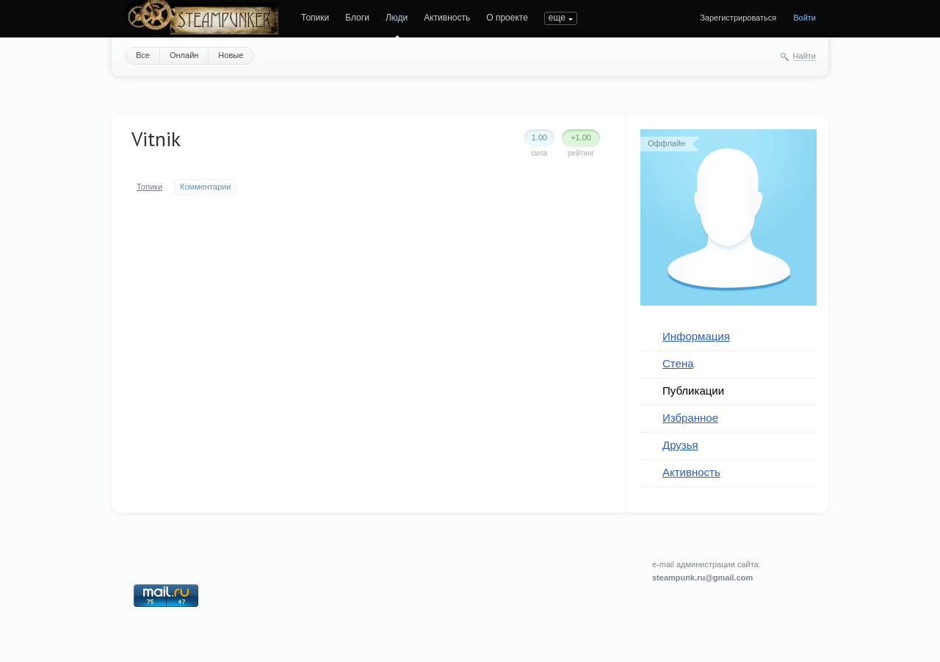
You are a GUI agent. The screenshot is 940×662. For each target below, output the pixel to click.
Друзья (680, 445)
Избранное (690, 417)
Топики (315, 17)
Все (143, 55)
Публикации (693, 390)
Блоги (357, 17)
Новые (230, 55)
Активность (447, 17)
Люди (397, 17)
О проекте (507, 17)
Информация (696, 336)
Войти (804, 17)
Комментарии (205, 186)
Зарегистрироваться (738, 17)
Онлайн (184, 55)
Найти (804, 55)
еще (557, 17)
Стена (678, 363)
